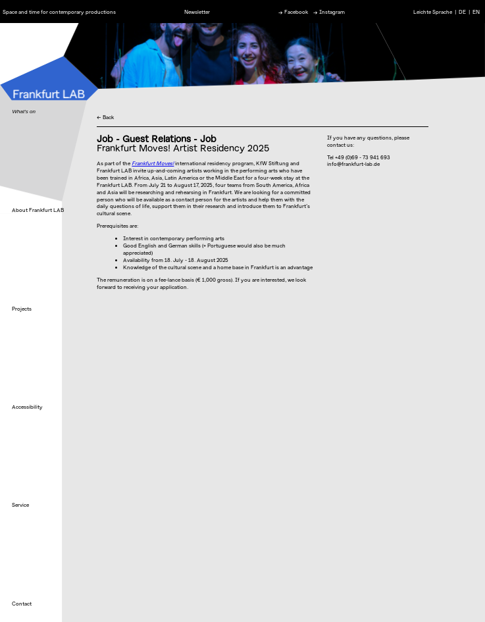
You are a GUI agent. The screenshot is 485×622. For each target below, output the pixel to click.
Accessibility (27, 406)
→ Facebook (293, 11)
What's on (24, 112)
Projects (22, 308)
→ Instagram (329, 11)
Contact (22, 603)
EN (476, 11)
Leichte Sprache (432, 11)
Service (20, 505)
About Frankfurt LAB (38, 210)
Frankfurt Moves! (153, 163)
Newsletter (197, 11)
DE (462, 11)
